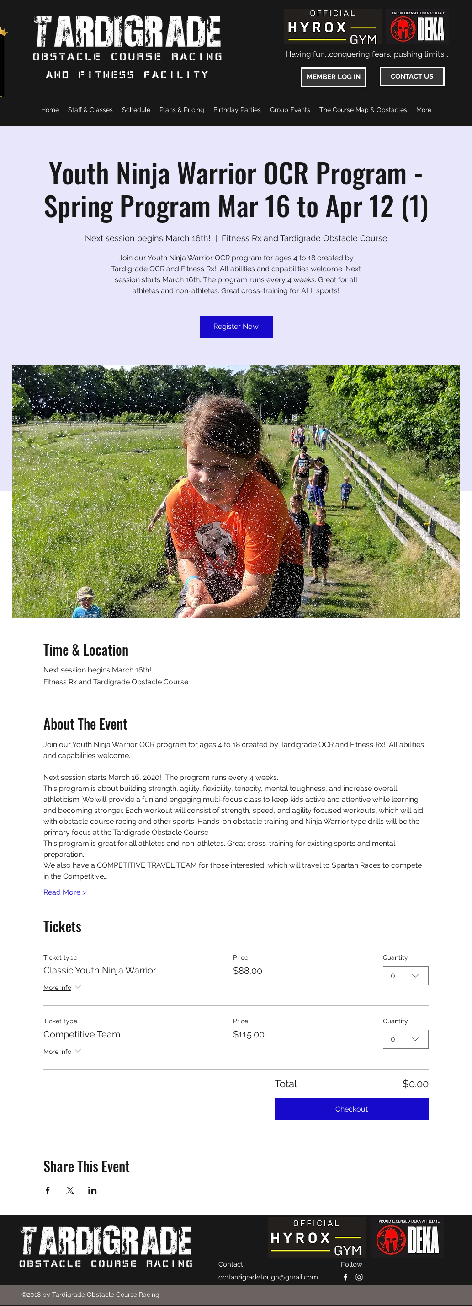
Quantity (395, 957)
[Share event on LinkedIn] (92, 1190)
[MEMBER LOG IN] (333, 77)
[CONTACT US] (412, 76)
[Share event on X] (70, 1190)
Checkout (351, 1109)
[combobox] (406, 975)
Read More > (64, 892)
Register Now (236, 326)
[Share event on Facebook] (47, 1190)
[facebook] (345, 1277)
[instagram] (359, 1277)
